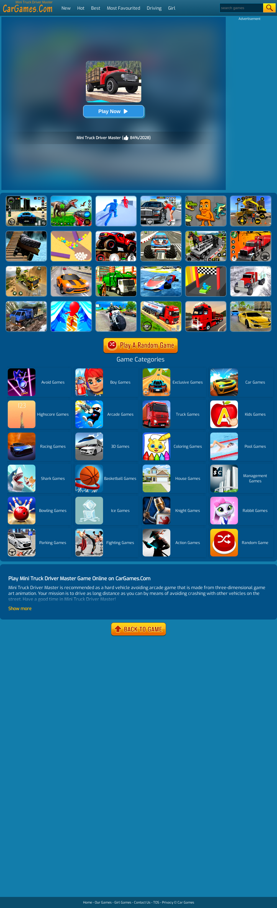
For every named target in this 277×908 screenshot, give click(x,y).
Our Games (103, 902)
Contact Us (142, 902)
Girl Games (122, 902)
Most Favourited (123, 8)
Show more (20, 609)
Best (95, 8)
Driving (154, 8)
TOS (156, 902)
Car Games (186, 902)
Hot (80, 8)
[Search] (241, 7)
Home (87, 902)
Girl (171, 8)
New (66, 8)
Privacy (167, 902)
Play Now (113, 111)
